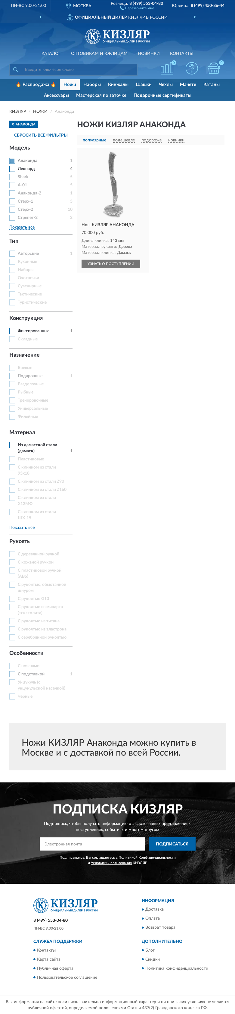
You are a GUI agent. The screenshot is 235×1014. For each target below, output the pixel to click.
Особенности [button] (26, 653)
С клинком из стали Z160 (42, 490)
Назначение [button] (24, 355)
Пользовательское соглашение (67, 977)
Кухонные (27, 262)
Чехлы (166, 84)
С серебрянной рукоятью (42, 637)
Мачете (188, 84)
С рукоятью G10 (33, 599)
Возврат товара (160, 928)
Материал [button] (22, 432)
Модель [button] (19, 148)
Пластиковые (31, 459)
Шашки (144, 84)
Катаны (211, 84)
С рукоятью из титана (39, 621)
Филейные (28, 417)
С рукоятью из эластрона (42, 629)
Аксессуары (56, 95)
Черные (25, 696)
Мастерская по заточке (101, 95)
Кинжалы (118, 84)
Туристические (32, 302)
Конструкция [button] (26, 318)
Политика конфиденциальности (176, 968)
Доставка (154, 910)
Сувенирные (30, 286)
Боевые (25, 368)
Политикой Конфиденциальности (147, 857)
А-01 (22, 185)
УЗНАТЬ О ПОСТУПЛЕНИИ (111, 264)
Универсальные (33, 408)
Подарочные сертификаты (162, 95)
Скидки (152, 959)
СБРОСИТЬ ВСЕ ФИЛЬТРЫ (41, 135)
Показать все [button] (22, 227)
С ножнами (28, 666)
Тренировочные (33, 400)
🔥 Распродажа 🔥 (36, 84)
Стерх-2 (25, 209)
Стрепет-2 (28, 218)
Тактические (30, 294)
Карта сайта (48, 959)
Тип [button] (13, 241)
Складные (28, 339)
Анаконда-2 (29, 193)
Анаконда (27, 161)
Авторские (28, 253)
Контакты (181, 54)
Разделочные (31, 384)
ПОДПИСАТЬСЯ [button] (172, 844)
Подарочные (30, 376)
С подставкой (31, 674)
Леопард (26, 169)
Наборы (92, 84)
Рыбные (25, 392)
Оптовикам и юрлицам (99, 54)
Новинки (149, 54)
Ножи (69, 84)
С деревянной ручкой (38, 554)
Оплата (152, 919)
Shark (23, 177)
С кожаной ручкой (36, 562)
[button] (137, 8)
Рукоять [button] (19, 541)
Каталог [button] (51, 54)
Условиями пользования (111, 863)
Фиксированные (33, 331)
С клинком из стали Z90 (41, 481)
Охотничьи (28, 278)
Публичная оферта (55, 968)
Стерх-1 (25, 201)
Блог (150, 950)
